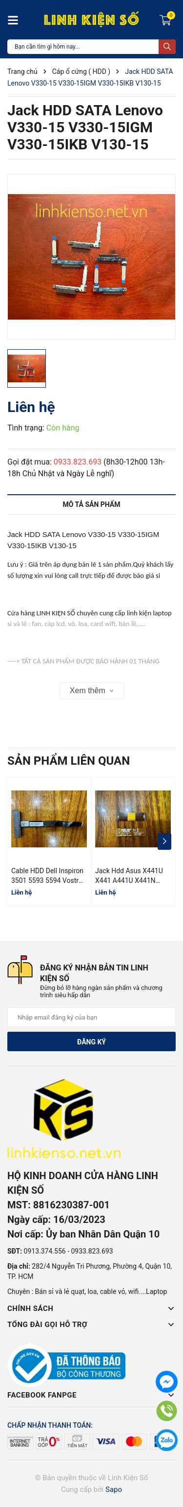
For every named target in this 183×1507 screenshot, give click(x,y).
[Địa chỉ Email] (91, 1017)
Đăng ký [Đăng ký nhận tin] (91, 1042)
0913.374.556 (45, 1251)
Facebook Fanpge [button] (91, 1395)
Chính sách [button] (91, 1308)
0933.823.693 (78, 461)
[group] (91, 257)
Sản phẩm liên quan (68, 761)
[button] (164, 841)
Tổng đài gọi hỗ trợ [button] (91, 1324)
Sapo (113, 1489)
